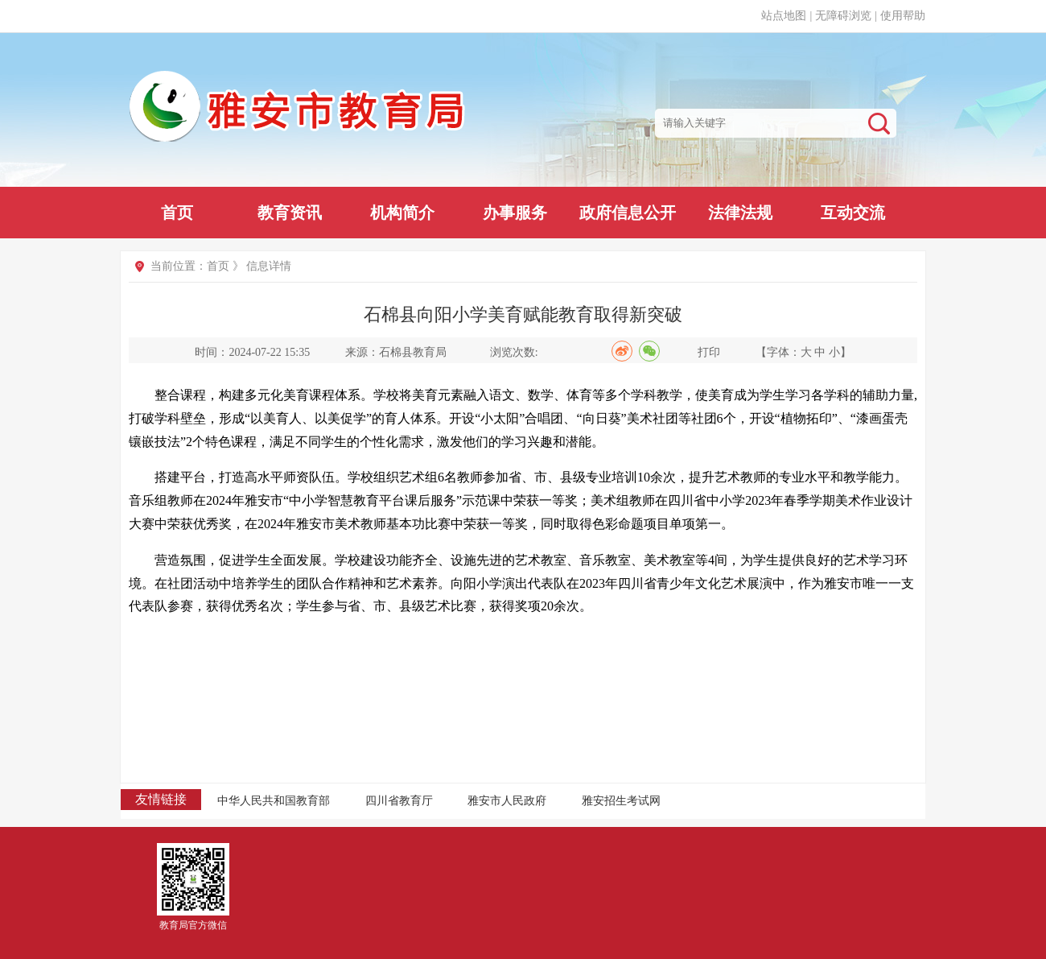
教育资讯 (289, 212)
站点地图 (783, 16)
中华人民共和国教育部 (273, 801)
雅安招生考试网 (621, 801)
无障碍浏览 (843, 16)
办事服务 (515, 212)
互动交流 (853, 212)
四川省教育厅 (399, 801)
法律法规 (740, 212)
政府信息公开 (627, 212)
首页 (177, 212)
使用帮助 (902, 16)
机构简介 (402, 212)
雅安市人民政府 (506, 801)
